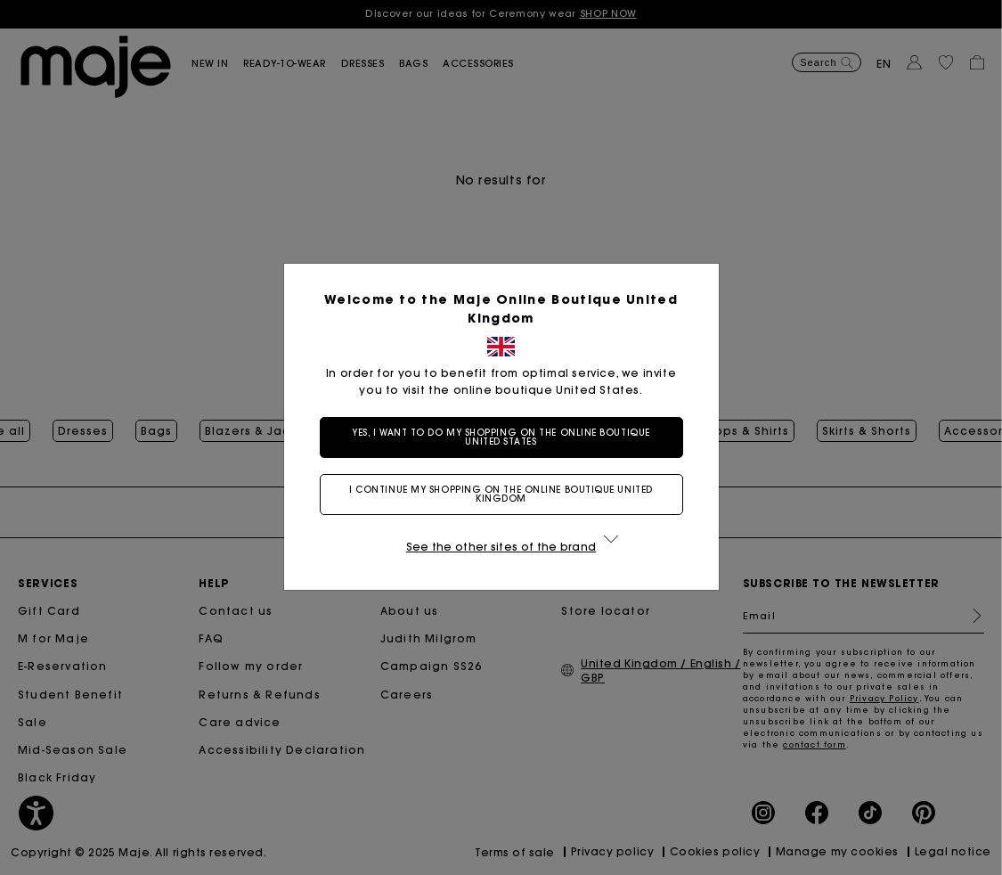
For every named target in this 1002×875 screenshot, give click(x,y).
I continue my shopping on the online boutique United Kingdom (501, 494)
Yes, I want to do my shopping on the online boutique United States (501, 437)
